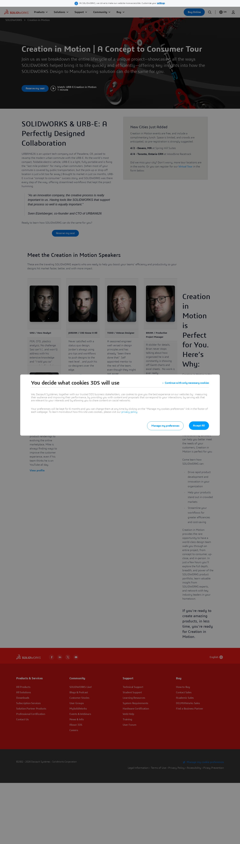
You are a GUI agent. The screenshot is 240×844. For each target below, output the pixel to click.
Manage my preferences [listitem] (165, 425)
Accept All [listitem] (199, 425)
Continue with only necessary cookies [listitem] (187, 383)
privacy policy (129, 412)
